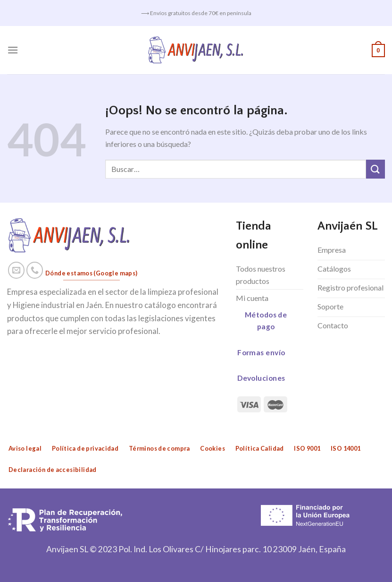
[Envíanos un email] (16, 270)
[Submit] (375, 169)
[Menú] (12, 49)
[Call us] (34, 270)
